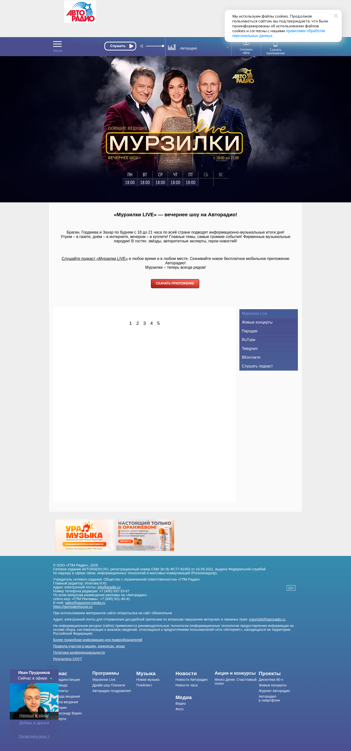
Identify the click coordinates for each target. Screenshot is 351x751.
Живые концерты (257, 322)
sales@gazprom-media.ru (85, 603)
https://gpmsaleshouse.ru (72, 607)
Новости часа (187, 685)
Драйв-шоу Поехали (108, 685)
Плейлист (144, 685)
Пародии (249, 331)
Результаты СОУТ (67, 659)
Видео (181, 703)
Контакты (60, 691)
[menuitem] (72, 673)
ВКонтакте (251, 357)
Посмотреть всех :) (34, 736)
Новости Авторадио (192, 680)
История (60, 708)
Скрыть (52, 666)
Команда (60, 685)
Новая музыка (147, 680)
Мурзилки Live (254, 313)
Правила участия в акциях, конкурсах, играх (89, 646)
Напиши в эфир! (34, 715)
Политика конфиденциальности (79, 652)
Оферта (59, 719)
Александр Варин (67, 713)
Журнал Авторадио (274, 691)
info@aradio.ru (109, 587)
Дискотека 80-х (271, 680)
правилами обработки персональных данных (258, 31)
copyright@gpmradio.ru (267, 619)
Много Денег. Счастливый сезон (236, 681)
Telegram (250, 348)
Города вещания (66, 696)
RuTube (248, 340)
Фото (180, 709)
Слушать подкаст (257, 366)
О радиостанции (66, 680)
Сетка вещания (65, 702)
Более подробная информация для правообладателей (97, 640)
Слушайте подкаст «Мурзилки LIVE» (95, 259)
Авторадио (269, 698)
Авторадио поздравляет (111, 691)
